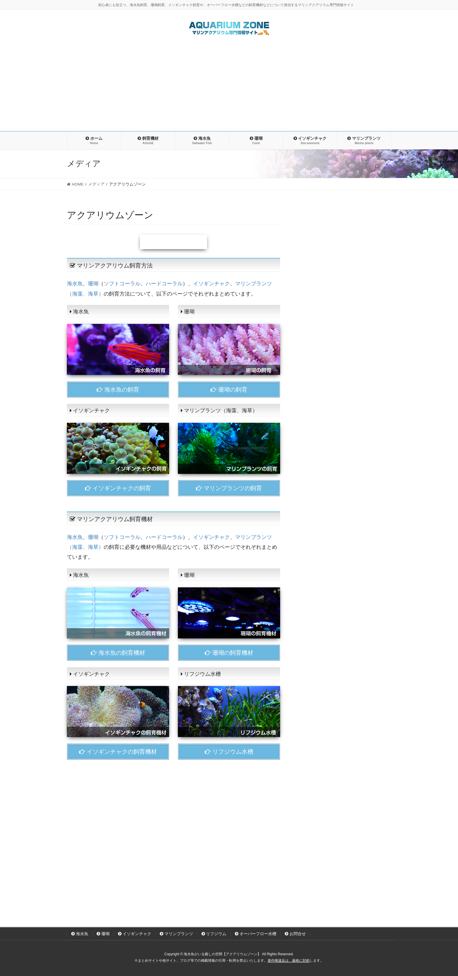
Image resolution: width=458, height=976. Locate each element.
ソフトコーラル (122, 284)
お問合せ (295, 933)
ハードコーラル (164, 284)
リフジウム (214, 933)
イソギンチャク (211, 284)
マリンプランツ (176, 933)
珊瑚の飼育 (229, 389)
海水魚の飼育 (118, 389)
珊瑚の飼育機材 (229, 652)
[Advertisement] (229, 87)
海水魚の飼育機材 (118, 652)
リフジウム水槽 (229, 751)
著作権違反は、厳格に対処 (289, 960)
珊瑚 (93, 284)
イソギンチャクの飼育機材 (118, 751)
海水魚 (75, 284)
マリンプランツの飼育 (229, 488)
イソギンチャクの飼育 (118, 488)
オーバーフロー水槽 (255, 933)
